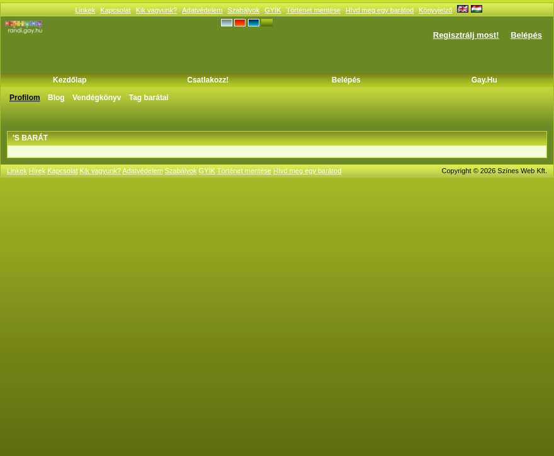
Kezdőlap (69, 80)
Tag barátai (149, 97)
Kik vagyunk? (156, 10)
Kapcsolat (115, 10)
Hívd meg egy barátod (380, 10)
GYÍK (272, 10)
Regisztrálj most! (466, 35)
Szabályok (243, 10)
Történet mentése (313, 10)
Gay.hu (484, 80)
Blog (56, 97)
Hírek (37, 170)
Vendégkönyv (96, 97)
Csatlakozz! (208, 80)
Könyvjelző (435, 10)
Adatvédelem (202, 10)
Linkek (85, 10)
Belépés (526, 35)
